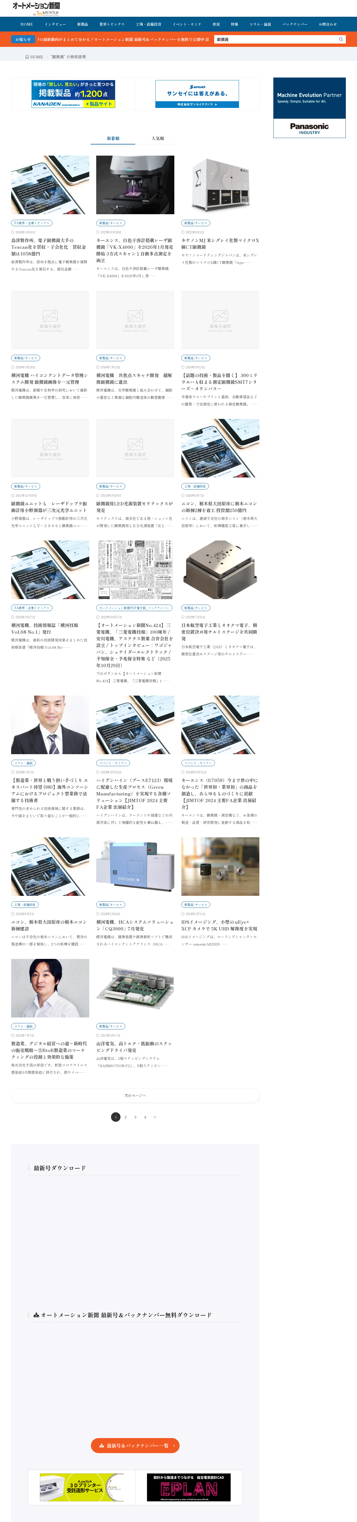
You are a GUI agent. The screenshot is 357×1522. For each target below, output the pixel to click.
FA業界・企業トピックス (31, 223)
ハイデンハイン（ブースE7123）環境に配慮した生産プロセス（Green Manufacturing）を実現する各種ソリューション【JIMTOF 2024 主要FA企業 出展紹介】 (134, 793)
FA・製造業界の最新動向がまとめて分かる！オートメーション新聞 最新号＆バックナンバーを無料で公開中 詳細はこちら (142, 39)
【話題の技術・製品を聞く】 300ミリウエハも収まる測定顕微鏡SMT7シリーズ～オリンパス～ (219, 382)
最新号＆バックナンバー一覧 (137, 1445)
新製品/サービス (110, 223)
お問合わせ (328, 24)
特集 (234, 24)
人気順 (157, 138)
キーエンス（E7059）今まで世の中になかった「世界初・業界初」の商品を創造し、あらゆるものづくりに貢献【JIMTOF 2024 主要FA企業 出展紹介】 (219, 793)
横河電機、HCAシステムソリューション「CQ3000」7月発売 (135, 925)
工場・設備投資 (148, 24)
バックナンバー (295, 24)
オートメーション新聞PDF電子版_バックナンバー (134, 608)
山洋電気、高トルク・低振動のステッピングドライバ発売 (134, 1046)
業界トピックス (112, 24)
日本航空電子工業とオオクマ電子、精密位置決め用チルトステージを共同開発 (219, 632)
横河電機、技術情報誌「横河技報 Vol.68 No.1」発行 (44, 628)
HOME (26, 24)
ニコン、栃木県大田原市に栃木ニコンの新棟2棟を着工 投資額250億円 (219, 506)
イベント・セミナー (113, 763)
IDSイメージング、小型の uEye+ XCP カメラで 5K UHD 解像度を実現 (219, 925)
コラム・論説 (260, 24)
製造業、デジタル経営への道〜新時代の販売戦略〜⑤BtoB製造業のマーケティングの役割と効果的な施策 (49, 1050)
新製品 (82, 24)
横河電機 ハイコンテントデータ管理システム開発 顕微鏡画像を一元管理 (49, 378)
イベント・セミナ (186, 24)
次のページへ (135, 1095)
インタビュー (55, 24)
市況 (216, 24)
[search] (341, 39)
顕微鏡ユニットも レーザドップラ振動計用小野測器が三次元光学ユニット (49, 506)
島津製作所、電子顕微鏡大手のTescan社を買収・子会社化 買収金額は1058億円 (48, 247)
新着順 (113, 138)
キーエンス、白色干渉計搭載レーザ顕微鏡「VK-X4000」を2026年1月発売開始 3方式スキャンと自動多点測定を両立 (134, 250)
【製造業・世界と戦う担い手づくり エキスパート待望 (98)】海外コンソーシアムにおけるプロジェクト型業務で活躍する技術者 (49, 790)
